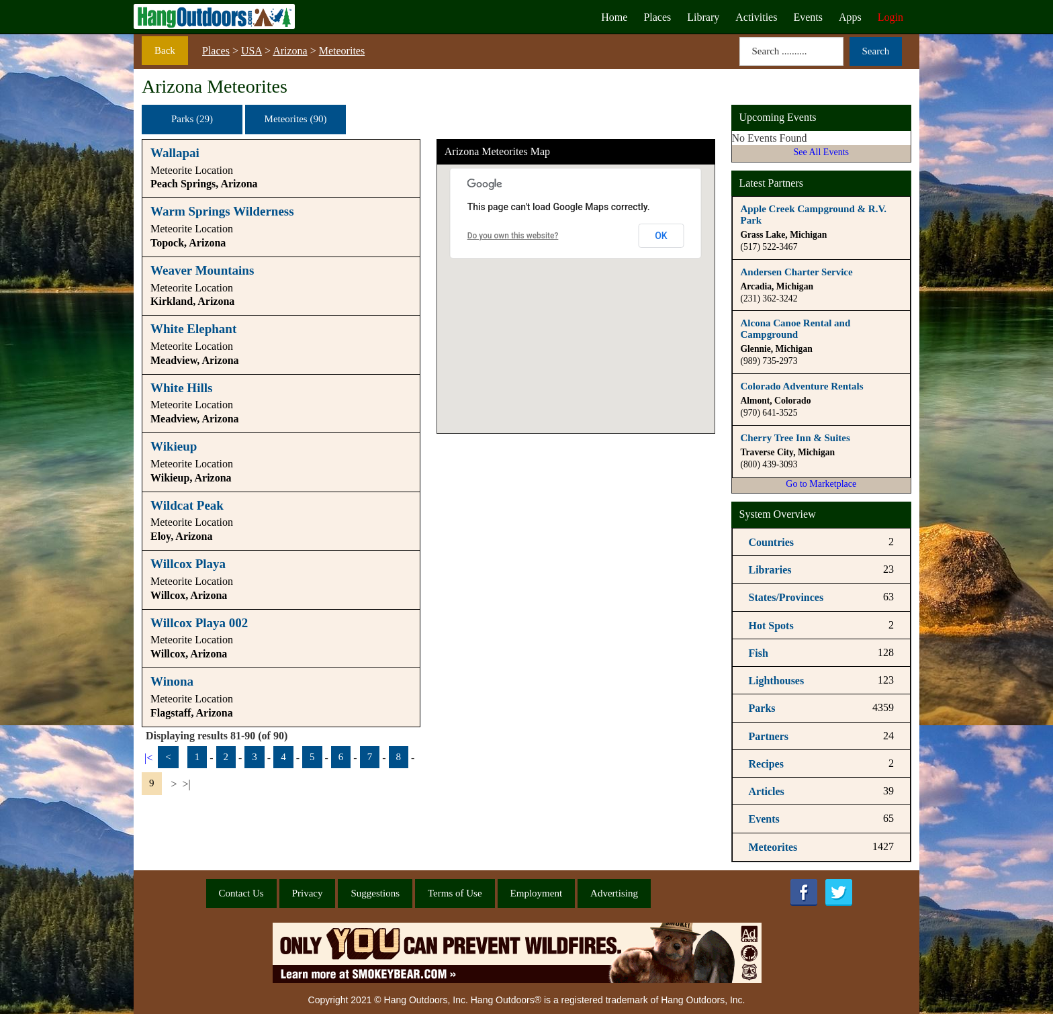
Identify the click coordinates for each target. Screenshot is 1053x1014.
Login (890, 17)
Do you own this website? (513, 235)
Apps (850, 17)
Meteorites (342, 50)
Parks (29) (192, 118)
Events (808, 17)
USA (251, 50)
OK (661, 235)
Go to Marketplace (821, 484)
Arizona (290, 50)
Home (614, 17)
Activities (756, 17)
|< (148, 758)
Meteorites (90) (296, 118)
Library (703, 17)
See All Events (821, 152)
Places (657, 17)
